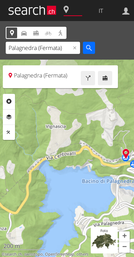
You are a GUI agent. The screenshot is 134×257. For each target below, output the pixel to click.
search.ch (13, 254)
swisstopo (33, 254)
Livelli (9, 117)
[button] (124, 236)
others (82, 254)
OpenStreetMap (59, 254)
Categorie (9, 101)
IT (101, 11)
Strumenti (9, 132)
